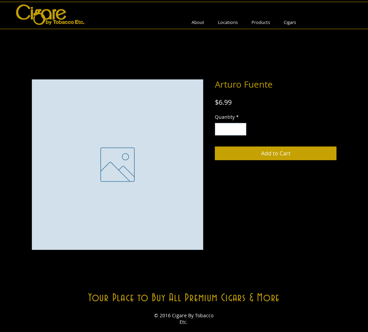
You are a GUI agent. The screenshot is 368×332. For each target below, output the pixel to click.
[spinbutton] (230, 129)
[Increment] (241, 129)
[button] (261, 22)
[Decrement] (220, 129)
